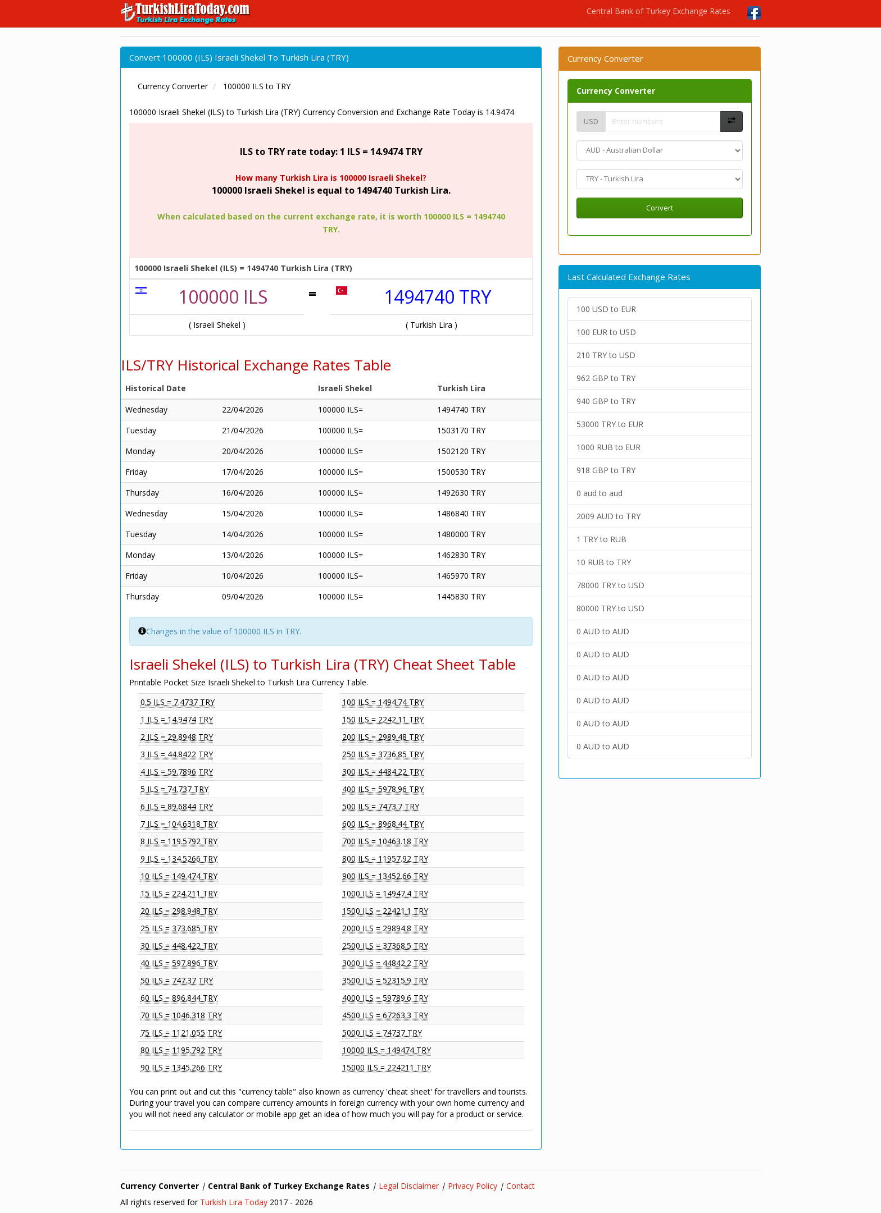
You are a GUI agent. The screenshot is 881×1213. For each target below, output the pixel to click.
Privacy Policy (472, 1185)
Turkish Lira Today (233, 1202)
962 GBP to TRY (605, 378)
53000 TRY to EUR (609, 424)
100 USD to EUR (606, 309)
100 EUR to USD (606, 332)
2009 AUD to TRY (608, 516)
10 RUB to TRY (603, 562)
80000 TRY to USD (610, 608)
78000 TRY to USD (610, 585)
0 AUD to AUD (602, 631)
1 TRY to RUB (601, 539)
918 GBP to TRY (605, 470)
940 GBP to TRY (605, 401)
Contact (520, 1185)
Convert (659, 208)
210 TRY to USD (605, 355)
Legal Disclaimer (409, 1185)
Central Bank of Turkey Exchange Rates (658, 11)
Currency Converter (615, 90)
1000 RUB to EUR (608, 447)
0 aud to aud (599, 493)
